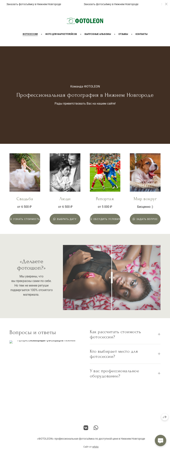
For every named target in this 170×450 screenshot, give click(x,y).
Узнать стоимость (24, 219)
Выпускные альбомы (98, 34)
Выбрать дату (65, 219)
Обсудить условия (105, 219)
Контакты (141, 34)
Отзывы (123, 34)
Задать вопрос (145, 219)
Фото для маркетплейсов (61, 34)
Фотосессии (30, 34)
